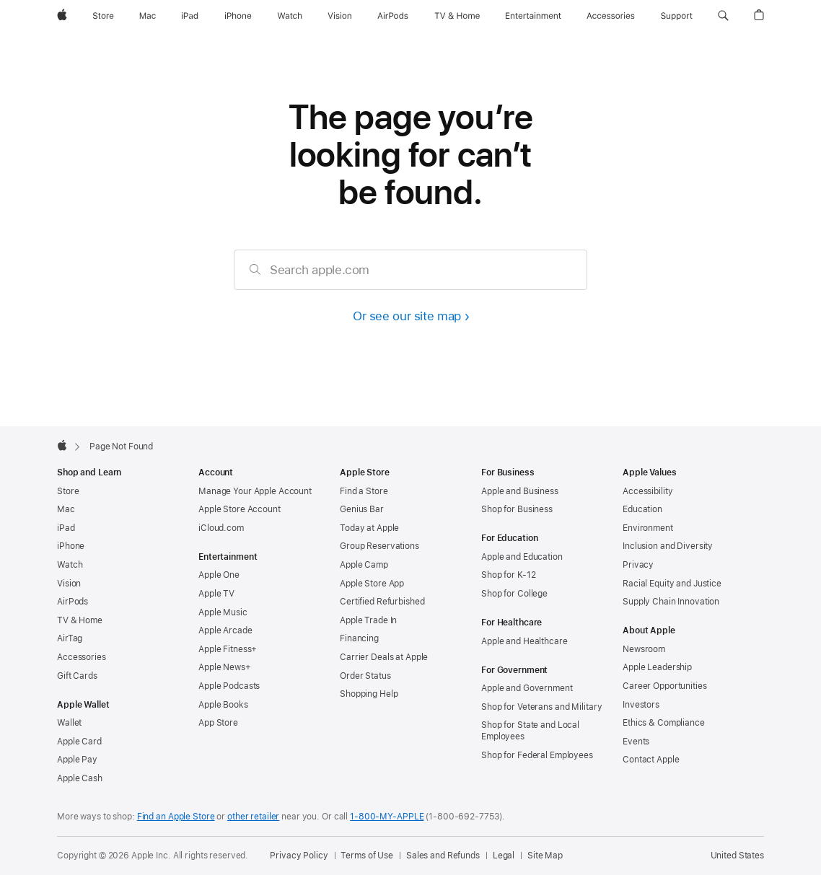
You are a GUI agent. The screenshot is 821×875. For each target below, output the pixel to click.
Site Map (545, 855)
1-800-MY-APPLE (386, 817)
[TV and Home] (457, 16)
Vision (69, 584)
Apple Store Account (239, 509)
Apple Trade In (368, 620)
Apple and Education (522, 557)
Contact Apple (651, 760)
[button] (723, 16)
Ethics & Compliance (664, 723)
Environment (648, 528)
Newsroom (644, 649)
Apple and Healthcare (524, 641)
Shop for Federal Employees (537, 755)
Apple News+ (224, 667)
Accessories (81, 657)
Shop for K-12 (508, 575)
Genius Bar (362, 509)
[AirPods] (393, 16)
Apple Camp (364, 565)
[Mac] (147, 16)
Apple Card (79, 742)
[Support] (676, 16)
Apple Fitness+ (227, 649)
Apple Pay (77, 760)
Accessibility (647, 491)
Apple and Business (519, 491)
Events (636, 742)
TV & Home (79, 620)
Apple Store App (372, 584)
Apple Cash (79, 778)
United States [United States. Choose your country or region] (737, 855)
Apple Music (222, 612)
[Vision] (340, 16)
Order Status (365, 676)
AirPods (72, 602)
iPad (66, 528)
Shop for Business (517, 509)
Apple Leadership (657, 667)
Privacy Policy (299, 855)
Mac (66, 509)
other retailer (253, 817)
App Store (218, 723)
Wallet (69, 723)
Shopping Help (369, 694)
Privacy (638, 565)
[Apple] (62, 16)
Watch (69, 565)
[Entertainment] (533, 16)
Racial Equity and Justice (672, 584)
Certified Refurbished (382, 602)
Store (68, 491)
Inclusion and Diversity (668, 546)
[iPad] (189, 16)
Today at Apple (369, 528)
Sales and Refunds (443, 855)
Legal (503, 855)
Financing (359, 638)
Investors (641, 705)
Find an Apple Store (176, 817)
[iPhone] (238, 16)
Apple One (219, 575)
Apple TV (216, 594)
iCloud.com (221, 528)
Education (642, 509)
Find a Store (364, 491)
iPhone (70, 546)
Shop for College (514, 594)
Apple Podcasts (229, 686)
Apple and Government (527, 688)
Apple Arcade (225, 630)
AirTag (69, 638)
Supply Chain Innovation (671, 602)
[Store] (103, 16)
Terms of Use (367, 855)
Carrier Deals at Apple (384, 657)
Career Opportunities (665, 686)
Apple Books (223, 705)
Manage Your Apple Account (255, 491)
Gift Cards (77, 676)
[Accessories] (611, 16)
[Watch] (289, 16)
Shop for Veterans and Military (541, 707)
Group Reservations (379, 546)
